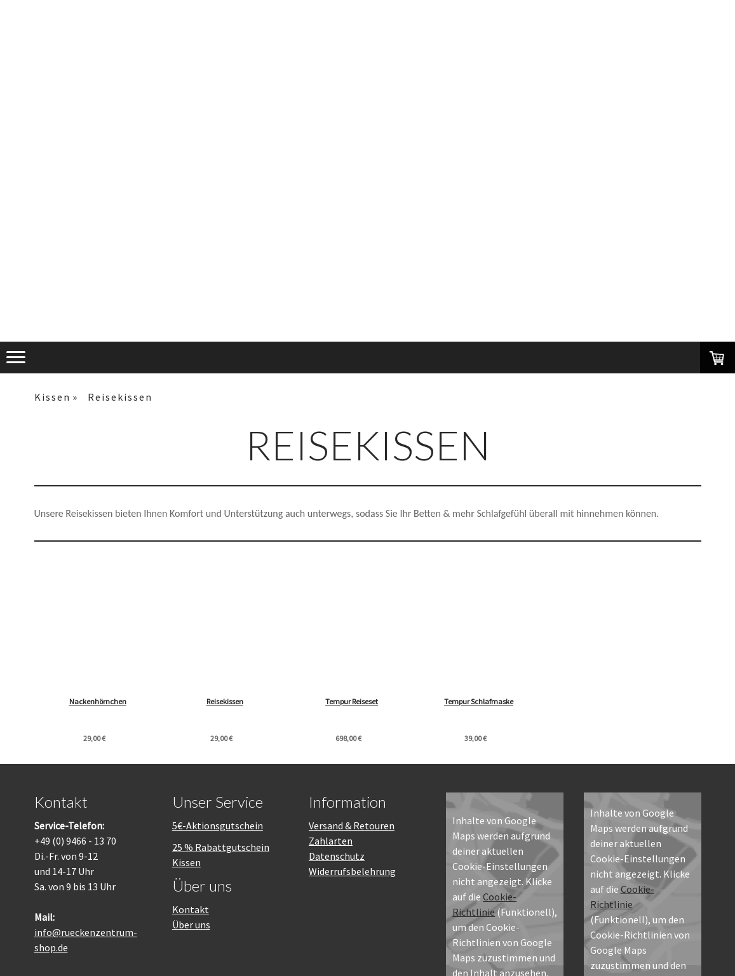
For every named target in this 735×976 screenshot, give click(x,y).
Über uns (191, 924)
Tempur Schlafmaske (511, 701)
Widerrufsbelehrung (352, 871)
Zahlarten (331, 840)
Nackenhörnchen (97, 701)
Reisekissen (235, 701)
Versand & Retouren (351, 825)
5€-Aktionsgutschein (217, 825)
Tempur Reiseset (373, 701)
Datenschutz (337, 856)
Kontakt (190, 909)
